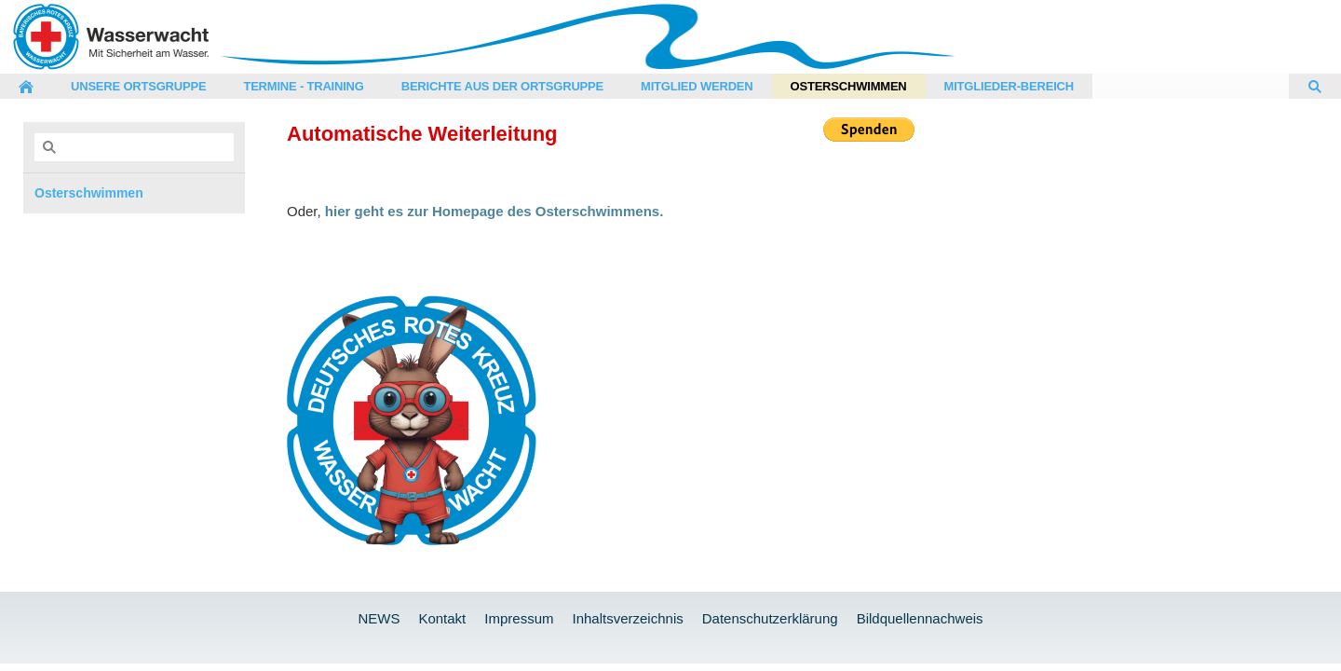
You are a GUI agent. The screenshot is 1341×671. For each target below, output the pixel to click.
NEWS (379, 618)
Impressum (518, 618)
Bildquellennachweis (920, 618)
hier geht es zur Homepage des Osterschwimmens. (494, 211)
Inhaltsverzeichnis (627, 618)
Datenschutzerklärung (770, 618)
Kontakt (442, 618)
